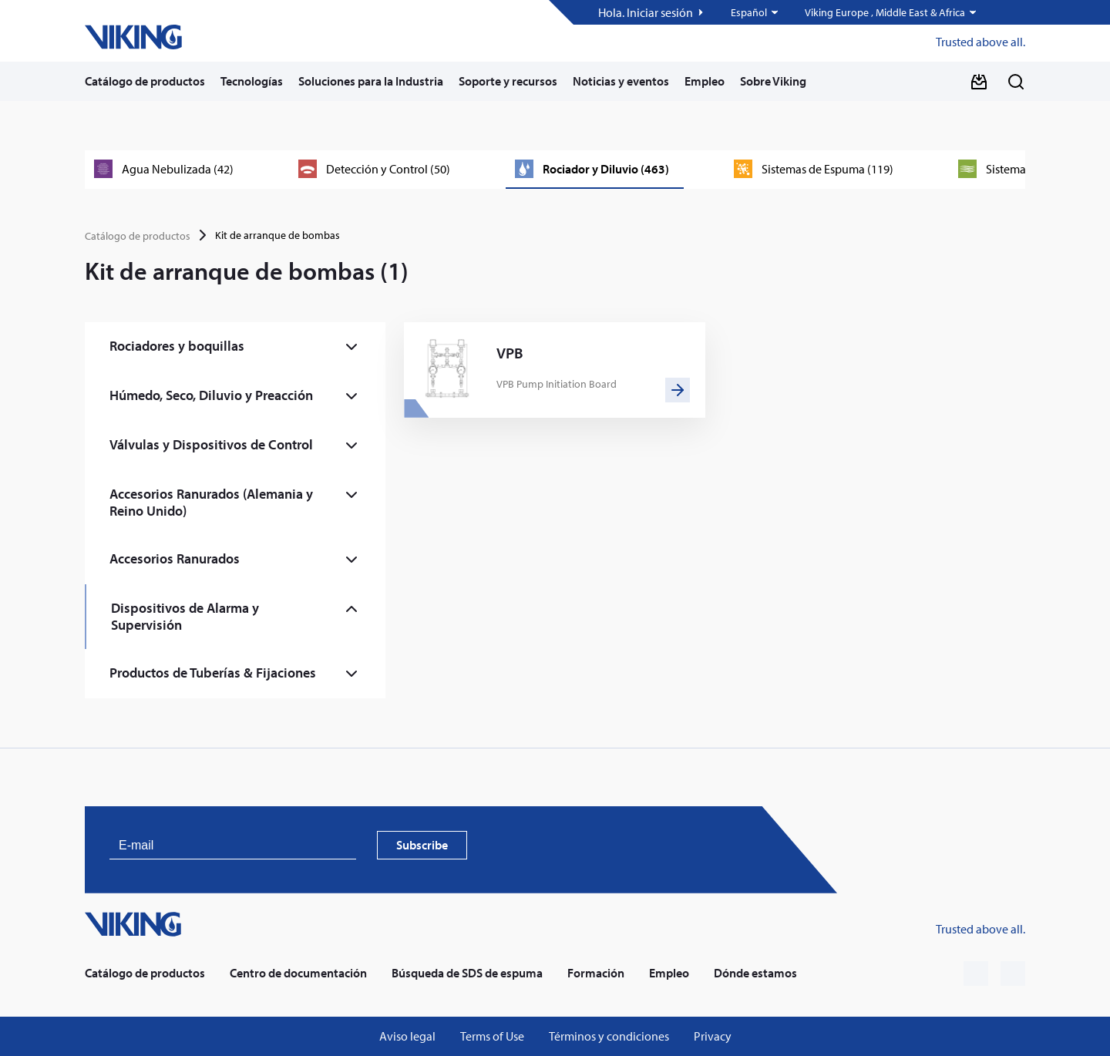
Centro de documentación (298, 973)
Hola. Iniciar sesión (645, 12)
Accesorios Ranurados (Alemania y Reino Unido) (211, 502)
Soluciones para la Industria (370, 81)
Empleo (704, 81)
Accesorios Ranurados (174, 558)
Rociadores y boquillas (176, 346)
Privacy (713, 1036)
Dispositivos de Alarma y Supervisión (185, 616)
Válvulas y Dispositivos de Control (211, 444)
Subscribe (422, 845)
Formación (595, 973)
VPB (509, 353)
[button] (755, 12)
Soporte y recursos (508, 81)
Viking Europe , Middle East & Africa (885, 12)
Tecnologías (251, 81)
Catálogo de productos (145, 81)
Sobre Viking (773, 81)
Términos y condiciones (609, 1036)
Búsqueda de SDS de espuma (467, 973)
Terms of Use (492, 1036)
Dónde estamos (755, 973)
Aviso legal (407, 1036)
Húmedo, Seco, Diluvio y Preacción (211, 395)
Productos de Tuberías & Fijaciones (212, 672)
